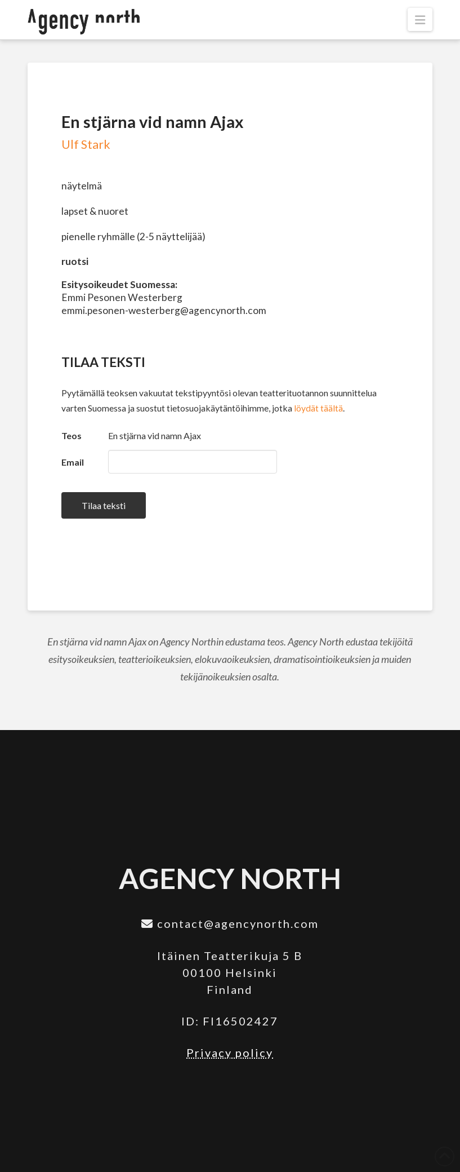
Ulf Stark (85, 144)
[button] (420, 19)
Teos (71, 435)
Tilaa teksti (104, 505)
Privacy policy (229, 1052)
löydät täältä (318, 408)
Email (72, 462)
